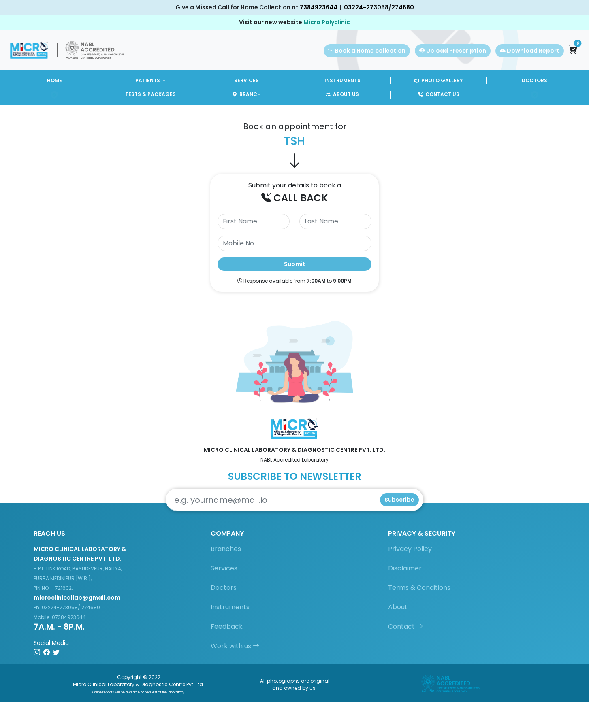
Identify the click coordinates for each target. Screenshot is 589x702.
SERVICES (246, 80)
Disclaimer (405, 568)
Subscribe (399, 500)
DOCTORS (534, 80)
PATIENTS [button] (148, 80)
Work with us (235, 646)
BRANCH (246, 94)
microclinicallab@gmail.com (77, 598)
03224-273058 (366, 7)
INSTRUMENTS (342, 80)
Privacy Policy (410, 548)
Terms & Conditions (419, 587)
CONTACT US (438, 94)
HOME (54, 80)
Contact (405, 626)
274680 (402, 7)
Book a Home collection (366, 51)
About (398, 607)
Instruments (230, 607)
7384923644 (318, 7)
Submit (294, 264)
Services (224, 568)
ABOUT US (342, 94)
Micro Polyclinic (326, 22)
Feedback (227, 626)
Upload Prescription (452, 51)
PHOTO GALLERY (438, 80)
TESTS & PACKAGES (150, 94)
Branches (226, 548)
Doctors (224, 587)
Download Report (529, 51)
